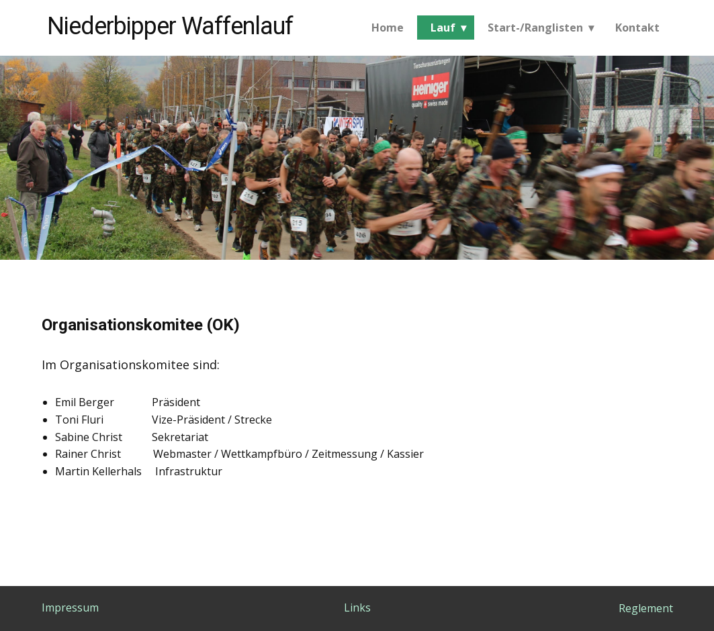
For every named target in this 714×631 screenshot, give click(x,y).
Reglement (646, 608)
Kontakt (637, 27)
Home (387, 27)
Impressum (70, 607)
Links (357, 607)
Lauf (443, 27)
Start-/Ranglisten (535, 27)
